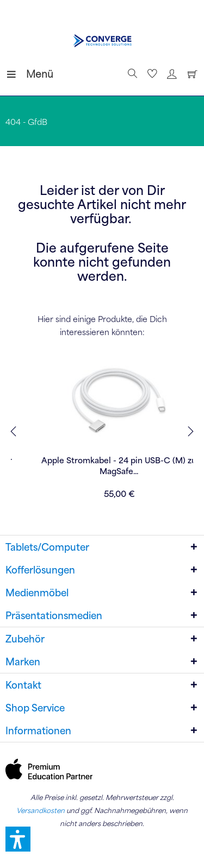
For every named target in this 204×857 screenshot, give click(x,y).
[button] (17, 839)
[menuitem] (16, 74)
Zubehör (25, 639)
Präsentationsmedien (53, 615)
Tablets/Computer (47, 547)
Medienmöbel (37, 592)
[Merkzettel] (150, 74)
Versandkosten (40, 810)
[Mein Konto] (170, 74)
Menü (19, 72)
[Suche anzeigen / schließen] (131, 74)
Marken (22, 661)
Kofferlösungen (40, 570)
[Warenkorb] (190, 74)
